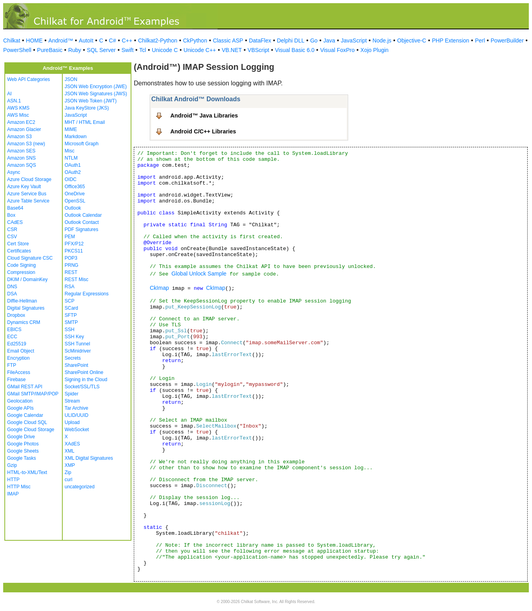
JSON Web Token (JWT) (91, 101)
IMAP (13, 494)
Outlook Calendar (83, 215)
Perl (480, 40)
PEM (70, 236)
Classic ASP (228, 40)
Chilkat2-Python (157, 40)
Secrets (73, 358)
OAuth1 (73, 165)
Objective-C (411, 40)
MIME (71, 129)
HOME (34, 40)
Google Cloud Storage (30, 429)
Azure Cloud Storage (29, 179)
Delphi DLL (290, 40)
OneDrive (75, 194)
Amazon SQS (21, 165)
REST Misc (77, 279)
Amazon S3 (19, 136)
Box (11, 215)
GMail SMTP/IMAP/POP (32, 394)
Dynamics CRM (23, 322)
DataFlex (260, 40)
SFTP (71, 315)
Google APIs (20, 408)
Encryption (18, 358)
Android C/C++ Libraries (203, 131)
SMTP (71, 322)
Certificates (19, 251)
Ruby (74, 50)
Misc (70, 151)
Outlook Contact (82, 222)
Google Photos (23, 444)
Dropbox (16, 315)
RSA (70, 286)
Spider (72, 394)
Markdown (76, 136)
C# (112, 40)
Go (314, 40)
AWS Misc (18, 115)
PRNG (72, 265)
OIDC (71, 179)
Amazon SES (21, 151)
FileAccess (18, 372)
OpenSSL (75, 201)
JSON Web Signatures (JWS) (96, 93)
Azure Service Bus (26, 194)
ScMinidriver (78, 351)
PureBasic (49, 50)
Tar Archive (76, 408)
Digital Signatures (25, 308)
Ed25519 (16, 344)
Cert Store (18, 244)
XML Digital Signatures (89, 458)
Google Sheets (23, 451)
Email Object (20, 351)
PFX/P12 (74, 244)
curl (68, 479)
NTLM (71, 158)
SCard (71, 308)
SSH (70, 329)
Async (13, 172)
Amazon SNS (21, 158)
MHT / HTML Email (85, 122)
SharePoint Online (84, 372)
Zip (68, 472)
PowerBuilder (507, 40)
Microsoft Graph (81, 143)
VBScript (258, 50)
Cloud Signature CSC (30, 258)
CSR (12, 229)
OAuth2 (73, 172)
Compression (21, 272)
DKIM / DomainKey (27, 279)
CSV (12, 236)
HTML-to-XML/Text (27, 472)
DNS (12, 286)
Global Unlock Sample (199, 273)
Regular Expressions (87, 294)
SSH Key (74, 336)
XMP (70, 465)
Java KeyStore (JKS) (87, 108)
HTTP (13, 479)
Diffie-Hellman (22, 301)
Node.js (381, 40)
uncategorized (79, 487)
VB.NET (232, 50)
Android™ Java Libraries (204, 115)
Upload (72, 422)
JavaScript (354, 40)
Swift (127, 50)
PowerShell (17, 50)
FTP (11, 365)
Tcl (142, 50)
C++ (127, 40)
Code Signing (21, 265)
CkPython (195, 40)
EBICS (14, 329)
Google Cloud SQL (27, 422)
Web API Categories (28, 79)
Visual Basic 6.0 (294, 50)
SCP (70, 301)
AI (9, 93)
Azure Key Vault (24, 186)
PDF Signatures (81, 229)
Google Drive (21, 436)
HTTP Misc (19, 487)
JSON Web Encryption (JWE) (96, 86)
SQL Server (101, 50)
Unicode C (164, 50)
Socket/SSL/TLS (82, 386)
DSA (12, 294)
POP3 (71, 258)
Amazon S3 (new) (26, 143)
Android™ (60, 40)
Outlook (73, 208)
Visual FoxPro (337, 50)
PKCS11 (74, 251)
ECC (12, 336)
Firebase (16, 379)
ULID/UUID (77, 415)
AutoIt (86, 40)
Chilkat (11, 40)
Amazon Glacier (24, 129)
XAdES (72, 444)
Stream (72, 401)
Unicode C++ (199, 50)
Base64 (15, 208)
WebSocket (77, 429)
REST (71, 272)
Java (329, 40)
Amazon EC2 (21, 122)
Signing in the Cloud (86, 379)
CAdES (15, 222)
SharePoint (76, 365)
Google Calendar (25, 415)
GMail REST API (24, 386)
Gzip (12, 465)
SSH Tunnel (77, 344)
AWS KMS (18, 108)
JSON (71, 79)
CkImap (159, 288)
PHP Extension (450, 40)
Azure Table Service (28, 201)
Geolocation (20, 401)
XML (70, 451)
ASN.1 (14, 101)
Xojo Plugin (374, 50)
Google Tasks (21, 458)
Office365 (75, 186)
